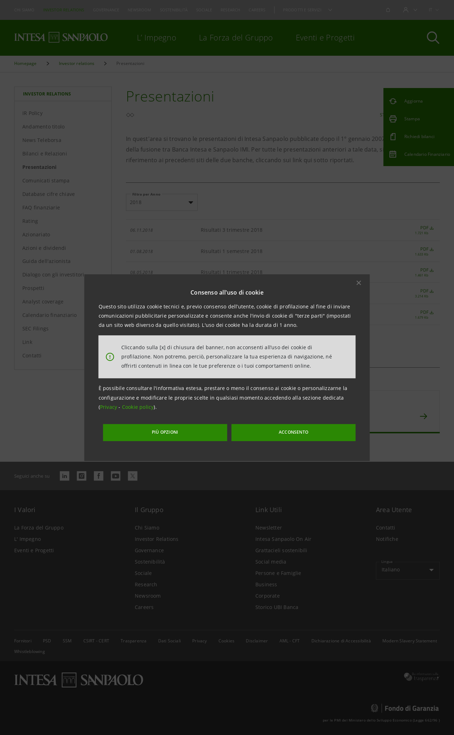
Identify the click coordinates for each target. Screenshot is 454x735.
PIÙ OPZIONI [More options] (184, 430)
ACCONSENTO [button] (278, 430)
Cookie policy (138, 409)
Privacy (109, 409)
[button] (359, 284)
